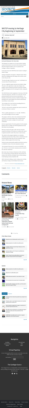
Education (13, 168)
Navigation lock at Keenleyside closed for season (7, 195)
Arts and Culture (22, 342)
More (25, 259)
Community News (7, 343)
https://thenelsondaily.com (19, 163)
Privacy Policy (17, 402)
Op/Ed (22, 343)
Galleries (7, 345)
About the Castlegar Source (11, 404)
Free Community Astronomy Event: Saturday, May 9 (15, 280)
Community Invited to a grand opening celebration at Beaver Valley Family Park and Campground (7, 221)
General (18, 168)
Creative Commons (24, 402)
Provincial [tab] (5, 293)
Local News (7, 342)
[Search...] (13, 16)
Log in (21, 406)
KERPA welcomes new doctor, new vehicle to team (15, 276)
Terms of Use (11, 402)
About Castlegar (20, 404)
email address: (8, 357)
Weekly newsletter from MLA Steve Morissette (14, 243)
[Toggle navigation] (14, 14)
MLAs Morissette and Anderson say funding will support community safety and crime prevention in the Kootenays (16, 311)
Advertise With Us (4, 402)
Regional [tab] (10, 293)
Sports (21, 345)
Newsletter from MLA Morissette (12, 272)
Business (8, 168)
